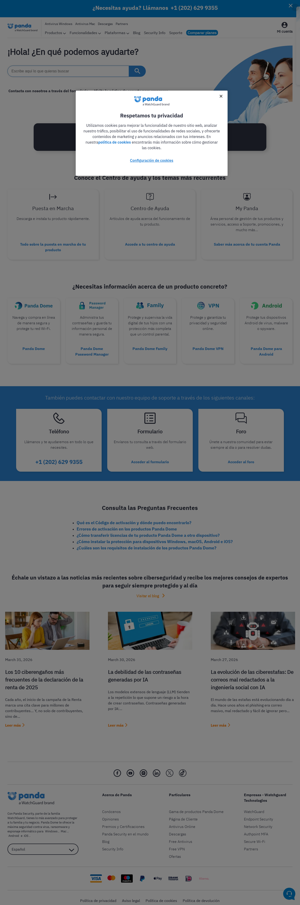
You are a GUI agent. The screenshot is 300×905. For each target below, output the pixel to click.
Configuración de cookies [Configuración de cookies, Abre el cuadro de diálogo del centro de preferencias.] (151, 160)
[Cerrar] (221, 96)
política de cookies (114, 142)
